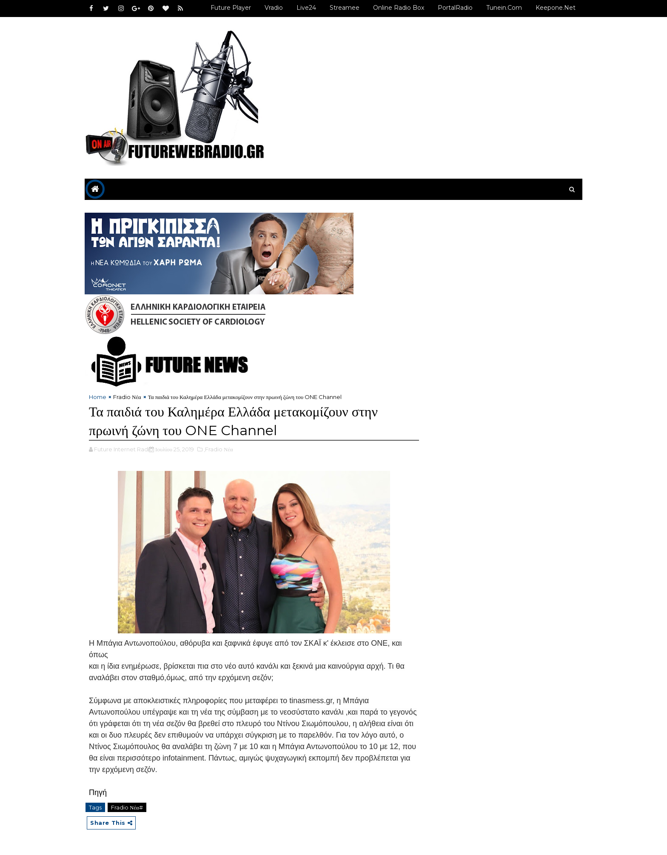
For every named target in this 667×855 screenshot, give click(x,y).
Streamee (344, 7)
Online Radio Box (398, 7)
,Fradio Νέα (218, 449)
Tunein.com (504, 7)
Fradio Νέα (127, 396)
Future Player (231, 7)
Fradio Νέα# (127, 807)
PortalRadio (455, 7)
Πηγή (98, 792)
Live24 (306, 7)
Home (97, 396)
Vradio (274, 7)
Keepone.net (556, 7)
